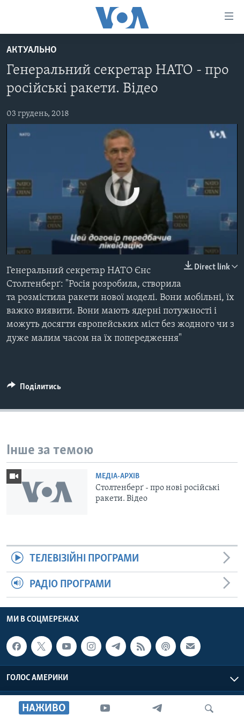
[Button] (34, 389)
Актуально (31, 50)
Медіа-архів (117, 476)
